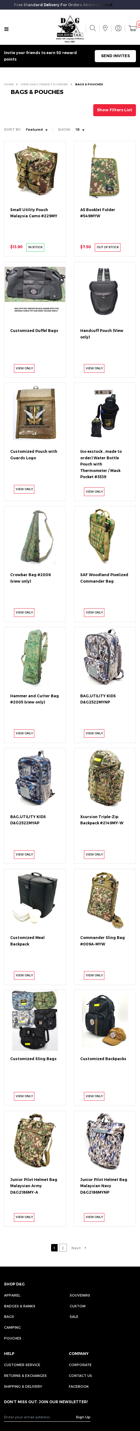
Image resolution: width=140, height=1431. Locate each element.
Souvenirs (80, 1295)
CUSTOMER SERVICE (22, 1365)
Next (76, 1248)
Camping (12, 1327)
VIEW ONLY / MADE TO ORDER (44, 84)
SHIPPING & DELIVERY (23, 1386)
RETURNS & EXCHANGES (25, 1376)
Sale (74, 1316)
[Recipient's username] (40, 1416)
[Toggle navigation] (6, 29)
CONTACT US (80, 1376)
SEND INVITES (115, 55)
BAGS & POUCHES (89, 84)
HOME (9, 84)
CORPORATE (80, 1365)
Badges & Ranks (19, 1306)
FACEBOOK (79, 1386)
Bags (9, 1316)
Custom (77, 1306)
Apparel (12, 1295)
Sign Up (83, 1417)
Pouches (12, 1338)
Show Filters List (114, 110)
